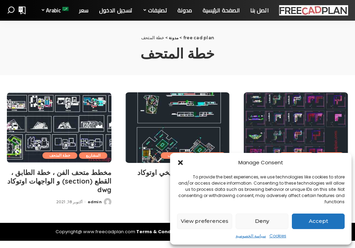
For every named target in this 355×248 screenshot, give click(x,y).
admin (95, 201)
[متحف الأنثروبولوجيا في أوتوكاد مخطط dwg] (296, 127)
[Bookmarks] (23, 10)
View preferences (204, 221)
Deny (262, 221)
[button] (180, 162)
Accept (318, 221)
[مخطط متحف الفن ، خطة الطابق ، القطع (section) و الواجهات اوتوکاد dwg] (59, 127)
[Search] (11, 10)
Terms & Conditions (161, 232)
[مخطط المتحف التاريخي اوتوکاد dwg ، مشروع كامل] (177, 127)
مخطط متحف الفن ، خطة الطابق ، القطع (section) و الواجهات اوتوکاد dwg (59, 181)
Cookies (277, 236)
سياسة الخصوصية (251, 236)
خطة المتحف (59, 155)
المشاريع (93, 155)
